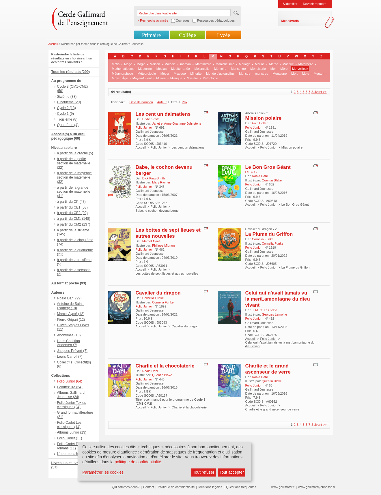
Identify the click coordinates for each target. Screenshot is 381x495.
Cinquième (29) (69, 102)
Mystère (192, 78)
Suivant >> (319, 91)
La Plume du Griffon (269, 234)
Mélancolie (202, 68)
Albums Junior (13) (72, 432)
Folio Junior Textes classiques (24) (71, 405)
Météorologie (147, 73)
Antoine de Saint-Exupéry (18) (70, 306)
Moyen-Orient (142, 78)
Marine (260, 64)
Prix (184, 102)
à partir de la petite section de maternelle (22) (73, 163)
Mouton (319, 73)
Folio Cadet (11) (69, 438)
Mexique (180, 73)
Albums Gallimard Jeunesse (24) (71, 395)
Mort (294, 73)
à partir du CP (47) (71, 202)
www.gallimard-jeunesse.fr (316, 487)
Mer (273, 68)
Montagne (280, 73)
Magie (141, 64)
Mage (128, 64)
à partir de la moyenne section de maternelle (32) (74, 177)
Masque (288, 64)
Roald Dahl (260, 176)
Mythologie (210, 78)
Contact (148, 487)
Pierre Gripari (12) (71, 320)
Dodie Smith (151, 119)
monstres (261, 73)
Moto (305, 73)
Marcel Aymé (151, 241)
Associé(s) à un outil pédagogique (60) (68, 136)
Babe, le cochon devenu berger (158, 210)
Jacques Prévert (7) (72, 351)
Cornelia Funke (263, 239)
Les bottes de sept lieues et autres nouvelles (168, 233)
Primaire (151, 35)
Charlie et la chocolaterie (165, 366)
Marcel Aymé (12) (71, 314)
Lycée (223, 35)
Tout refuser (203, 472)
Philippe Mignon (163, 245)
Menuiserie (258, 68)
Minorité (195, 73)
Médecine (145, 68)
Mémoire (220, 68)
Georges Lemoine (274, 314)
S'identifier (290, 3)
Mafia (116, 64)
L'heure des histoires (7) (75, 454)
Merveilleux (300, 68)
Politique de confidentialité (176, 487)
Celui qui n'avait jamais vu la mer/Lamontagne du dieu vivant (277, 299)
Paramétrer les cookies (103, 472)
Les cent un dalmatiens (163, 114)
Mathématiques (123, 68)
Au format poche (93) (68, 283)
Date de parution (141, 102)
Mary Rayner (161, 182)
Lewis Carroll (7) (70, 357)
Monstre (245, 73)
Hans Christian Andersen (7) (68, 343)
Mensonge (238, 68)
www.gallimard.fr (283, 487)
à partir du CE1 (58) (72, 207)
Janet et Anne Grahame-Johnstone (176, 123)
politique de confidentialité (138, 462)
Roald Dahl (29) (69, 298)
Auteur (161, 102)
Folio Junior (158, 147)
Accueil (53, 44)
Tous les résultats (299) (70, 72)
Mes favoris (290, 20)
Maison (155, 64)
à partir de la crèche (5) (75, 153)
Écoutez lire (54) (70, 387)
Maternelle (305, 64)
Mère (283, 68)
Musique (176, 78)
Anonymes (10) (69, 335)
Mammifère (203, 64)
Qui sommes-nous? (125, 487)
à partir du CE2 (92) (72, 213)
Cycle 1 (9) (65, 114)
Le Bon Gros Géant (268, 167)
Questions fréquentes (241, 487)
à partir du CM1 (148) (73, 219)
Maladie (170, 64)
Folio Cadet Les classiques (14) (69, 425)
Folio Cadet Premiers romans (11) (73, 446)
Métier (164, 73)
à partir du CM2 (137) (73, 224)
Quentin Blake (272, 180)
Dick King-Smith (153, 178)
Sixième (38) (67, 97)
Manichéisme (225, 64)
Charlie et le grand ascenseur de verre (268, 369)
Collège (187, 35)
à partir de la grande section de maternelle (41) (73, 191)
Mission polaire (263, 118)
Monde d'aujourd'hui (220, 73)
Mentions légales (210, 487)
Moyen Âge (120, 78)
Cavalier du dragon (158, 293)
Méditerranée (180, 68)
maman (185, 64)
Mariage (245, 64)
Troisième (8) (67, 119)
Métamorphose (122, 73)
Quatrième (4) (68, 125)
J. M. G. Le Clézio (264, 310)
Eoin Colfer (260, 123)
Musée (161, 78)
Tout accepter (232, 472)
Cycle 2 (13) (66, 108)
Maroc (273, 64)
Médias (161, 68)
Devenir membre (314, 3)
